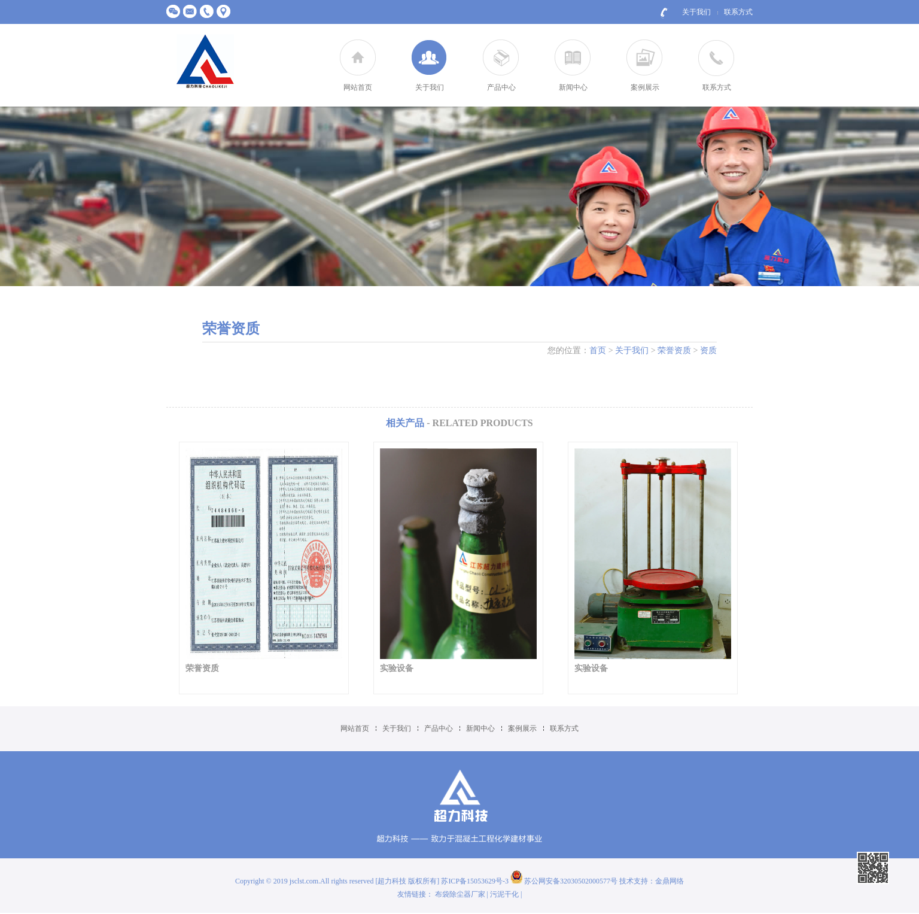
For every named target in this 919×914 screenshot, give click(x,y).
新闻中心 (573, 87)
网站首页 (357, 87)
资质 (708, 350)
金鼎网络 (669, 881)
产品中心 (501, 87)
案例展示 (645, 87)
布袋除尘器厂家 (460, 894)
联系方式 (738, 12)
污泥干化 (504, 894)
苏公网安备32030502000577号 (563, 881)
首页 (597, 350)
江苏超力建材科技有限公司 (205, 62)
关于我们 (696, 12)
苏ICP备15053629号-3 (475, 881)
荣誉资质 (674, 350)
